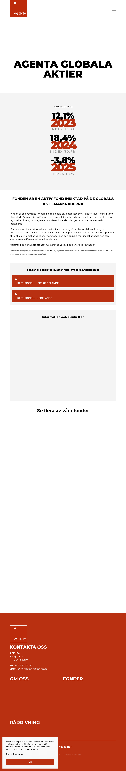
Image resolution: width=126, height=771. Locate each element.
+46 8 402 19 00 (23, 665)
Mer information (15, 754)
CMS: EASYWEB (72, 754)
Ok (30, 762)
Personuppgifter (61, 747)
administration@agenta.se (32, 668)
